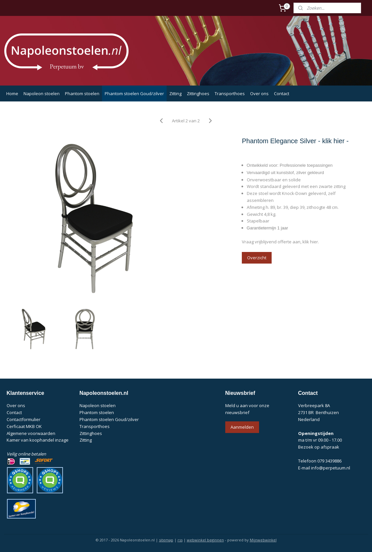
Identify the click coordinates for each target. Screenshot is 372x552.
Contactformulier (23, 419)
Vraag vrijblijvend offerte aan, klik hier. (280, 242)
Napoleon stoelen (42, 93)
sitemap (166, 539)
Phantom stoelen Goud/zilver (134, 93)
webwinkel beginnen (205, 539)
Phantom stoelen (82, 93)
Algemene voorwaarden (31, 433)
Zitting (175, 93)
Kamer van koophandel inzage (38, 440)
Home (12, 93)
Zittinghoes (198, 93)
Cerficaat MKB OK (24, 426)
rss (180, 539)
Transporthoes (230, 93)
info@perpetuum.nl (330, 468)
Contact (281, 93)
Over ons (259, 93)
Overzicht (257, 258)
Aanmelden (242, 427)
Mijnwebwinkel (263, 539)
